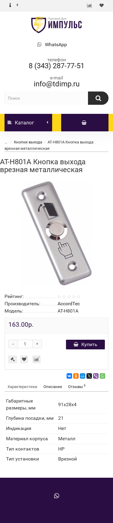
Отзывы (77, 386)
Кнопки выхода (28, 142)
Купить (85, 344)
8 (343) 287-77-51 (56, 66)
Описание (52, 386)
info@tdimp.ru (57, 84)
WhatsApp (56, 44)
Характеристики (22, 386)
